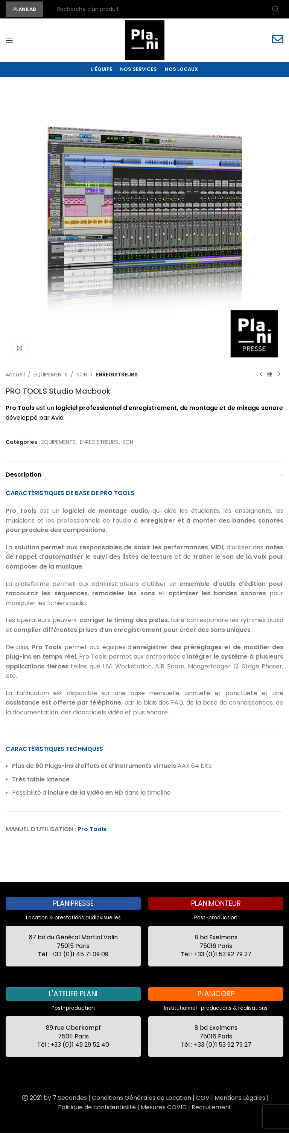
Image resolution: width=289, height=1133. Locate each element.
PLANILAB (24, 9)
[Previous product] (260, 374)
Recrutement (211, 1107)
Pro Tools (92, 829)
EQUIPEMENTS (50, 374)
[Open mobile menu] (9, 40)
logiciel (67, 408)
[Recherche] (167, 9)
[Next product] (278, 374)
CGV (203, 1097)
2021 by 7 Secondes (54, 1097)
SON (81, 374)
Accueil (15, 374)
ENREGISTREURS (117, 374)
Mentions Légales (239, 1097)
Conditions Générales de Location (141, 1097)
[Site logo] (144, 39)
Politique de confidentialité (97, 1107)
